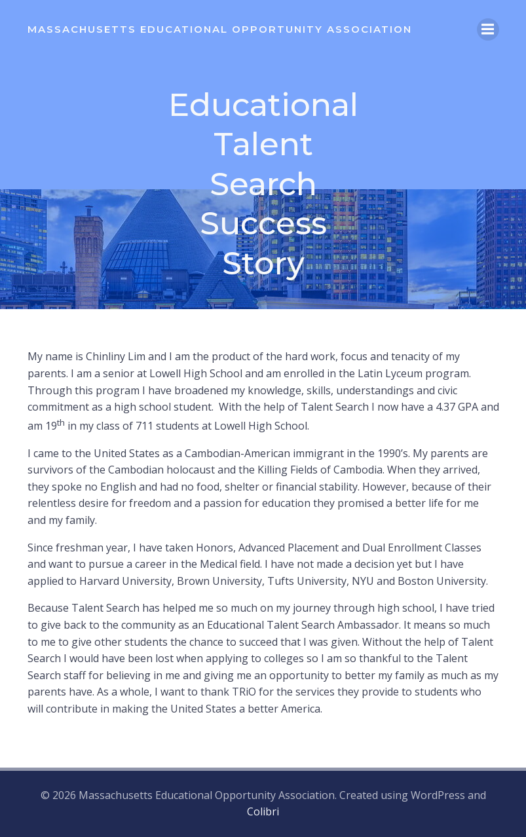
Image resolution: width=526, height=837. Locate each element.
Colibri (263, 811)
